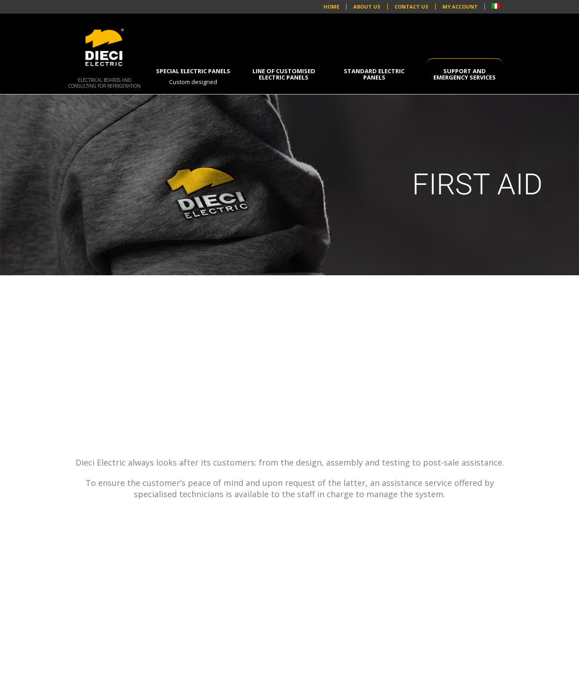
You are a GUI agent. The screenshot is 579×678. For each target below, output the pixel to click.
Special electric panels (193, 76)
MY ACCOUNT (460, 7)
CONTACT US (411, 7)
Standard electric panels (374, 74)
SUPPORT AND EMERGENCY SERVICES (464, 74)
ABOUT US (366, 7)
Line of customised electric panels (283, 74)
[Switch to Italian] (496, 7)
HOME (331, 7)
